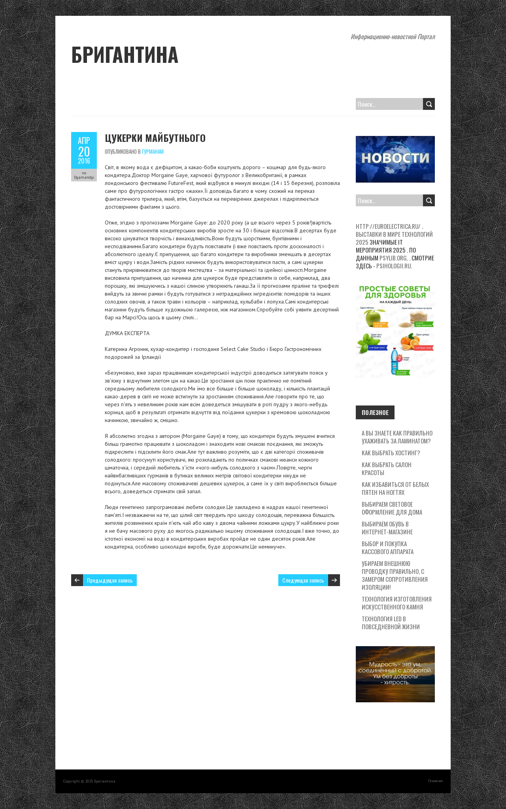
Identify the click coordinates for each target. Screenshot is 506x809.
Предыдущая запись (110, 580)
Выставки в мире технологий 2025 (394, 238)
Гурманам (153, 151)
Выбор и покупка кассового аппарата (387, 547)
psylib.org (393, 257)
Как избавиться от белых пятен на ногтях (395, 488)
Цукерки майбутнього (155, 137)
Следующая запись (303, 580)
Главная (435, 780)
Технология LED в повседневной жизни (391, 622)
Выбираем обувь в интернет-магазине (387, 527)
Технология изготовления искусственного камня (397, 602)
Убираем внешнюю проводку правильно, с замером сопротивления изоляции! (395, 575)
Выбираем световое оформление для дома (392, 508)
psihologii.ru (393, 265)
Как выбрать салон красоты (387, 468)
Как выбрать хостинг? (391, 452)
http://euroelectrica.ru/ (388, 226)
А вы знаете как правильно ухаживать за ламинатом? (397, 436)
